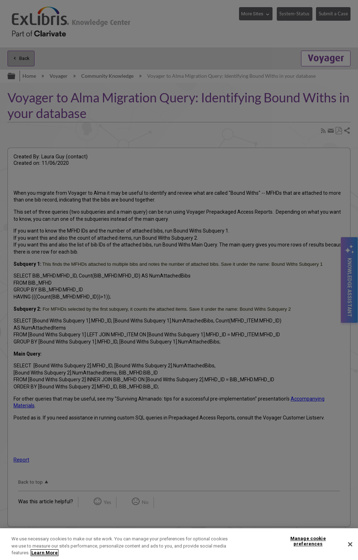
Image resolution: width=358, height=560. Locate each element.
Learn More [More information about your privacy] (44, 552)
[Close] (350, 544)
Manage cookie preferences (308, 541)
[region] (179, 544)
